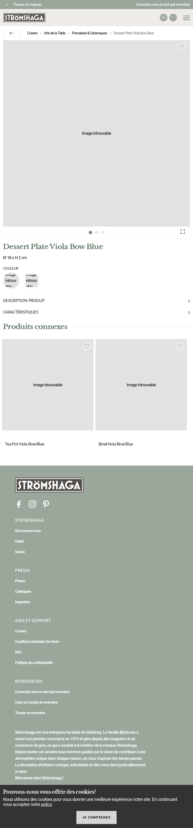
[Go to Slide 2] (96, 232)
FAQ (18, 652)
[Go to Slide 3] (102, 232)
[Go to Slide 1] (90, 232)
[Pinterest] (46, 503)
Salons (20, 552)
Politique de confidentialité (34, 663)
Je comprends (96, 817)
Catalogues (23, 591)
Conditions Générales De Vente (37, 642)
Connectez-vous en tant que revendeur (163, 5)
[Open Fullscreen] (183, 232)
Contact (20, 631)
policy (46, 804)
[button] (96, 133)
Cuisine (32, 33)
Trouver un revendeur (30, 713)
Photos (20, 581)
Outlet (19, 541)
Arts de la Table (54, 33)
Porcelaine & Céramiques (89, 33)
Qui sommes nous (28, 531)
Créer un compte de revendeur (36, 702)
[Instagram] (32, 503)
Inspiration (22, 602)
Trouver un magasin (27, 5)
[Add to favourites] (181, 46)
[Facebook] (19, 503)
